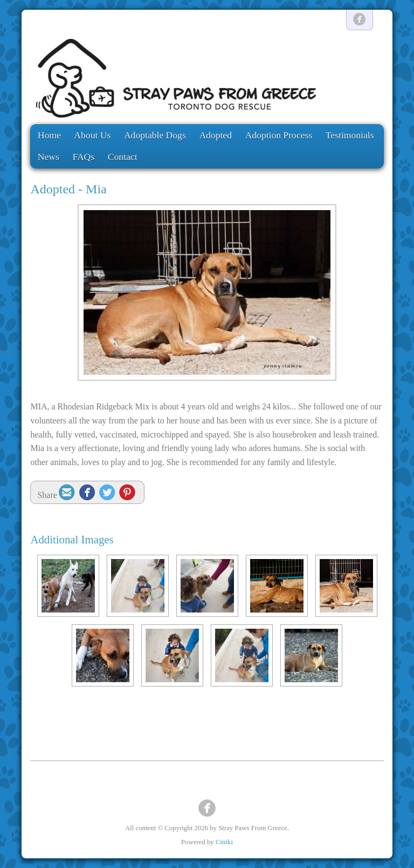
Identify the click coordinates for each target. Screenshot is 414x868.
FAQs (83, 156)
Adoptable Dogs (155, 135)
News (48, 156)
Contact (122, 156)
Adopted (215, 135)
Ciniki (224, 842)
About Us (92, 135)
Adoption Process (279, 135)
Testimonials (350, 135)
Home (49, 135)
